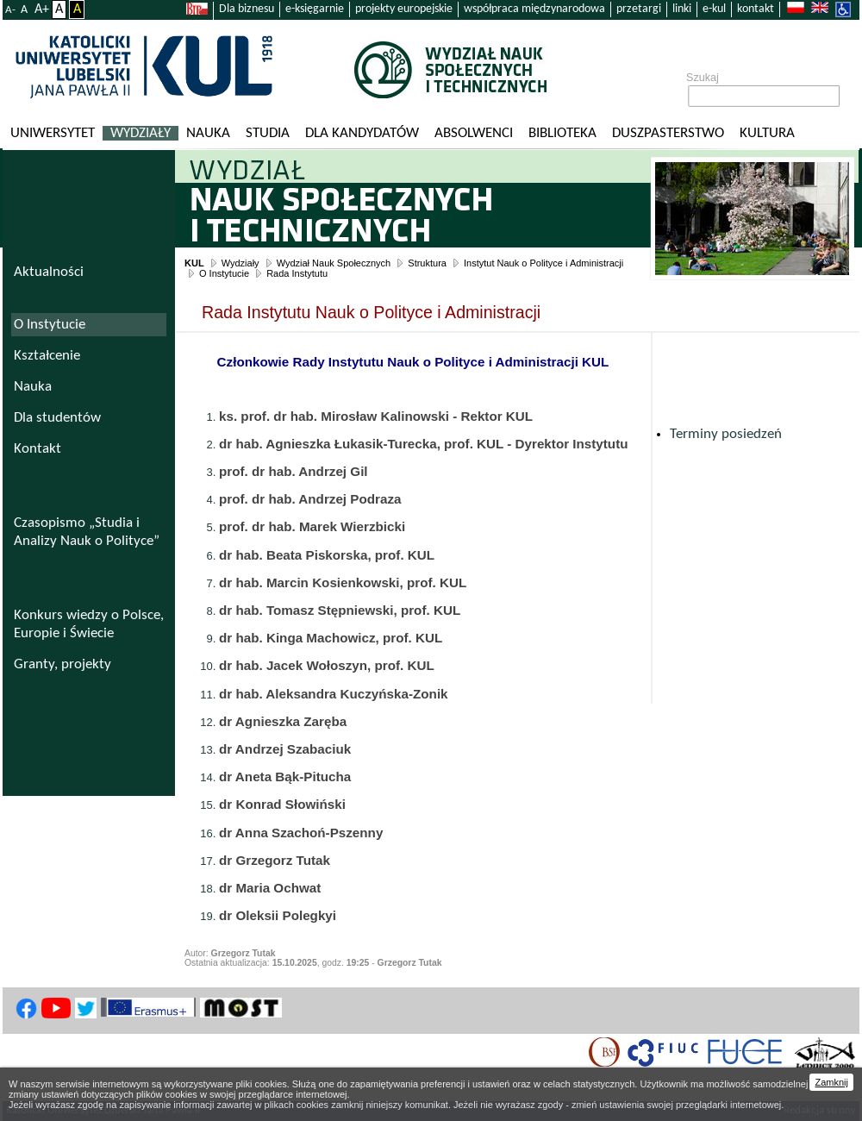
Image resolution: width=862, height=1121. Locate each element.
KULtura (767, 133)
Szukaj (702, 78)
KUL (194, 263)
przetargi (638, 9)
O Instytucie (224, 273)
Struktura (427, 263)
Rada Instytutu (297, 273)
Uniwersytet (52, 133)
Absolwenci (473, 133)
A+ (41, 9)
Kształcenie (47, 355)
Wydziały (140, 133)
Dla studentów (57, 417)
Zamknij (831, 1082)
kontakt (755, 9)
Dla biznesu (246, 9)
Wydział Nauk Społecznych (334, 263)
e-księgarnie (314, 9)
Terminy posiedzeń (726, 434)
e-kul (714, 9)
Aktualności (49, 272)
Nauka (208, 133)
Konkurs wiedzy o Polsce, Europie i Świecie (89, 624)
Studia (268, 133)
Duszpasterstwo (668, 133)
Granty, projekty (62, 664)
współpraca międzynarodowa (534, 9)
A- (10, 10)
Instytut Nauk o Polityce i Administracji (543, 263)
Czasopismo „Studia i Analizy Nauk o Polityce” (86, 532)
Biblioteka (562, 133)
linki (681, 9)
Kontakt (37, 449)
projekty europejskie (404, 9)
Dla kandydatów (362, 133)
